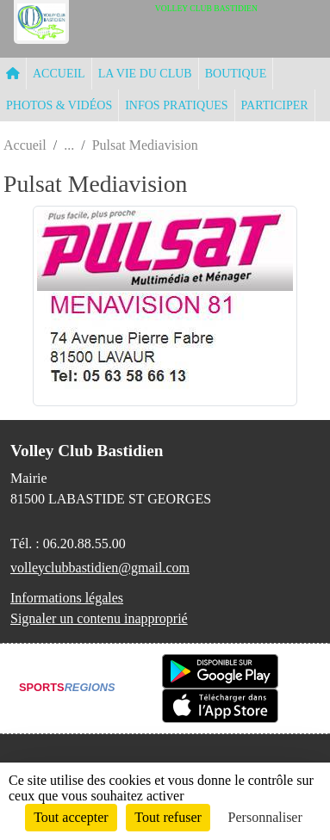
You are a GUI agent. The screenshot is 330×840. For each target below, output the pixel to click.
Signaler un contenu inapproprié (99, 618)
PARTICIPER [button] (274, 105)
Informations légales (66, 597)
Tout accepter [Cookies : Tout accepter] (71, 817)
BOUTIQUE (236, 73)
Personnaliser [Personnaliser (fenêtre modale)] (265, 817)
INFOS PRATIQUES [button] (176, 105)
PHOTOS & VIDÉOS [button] (59, 105)
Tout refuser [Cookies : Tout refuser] (168, 817)
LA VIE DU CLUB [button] (145, 73)
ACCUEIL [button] (59, 73)
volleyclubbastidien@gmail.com (100, 567)
